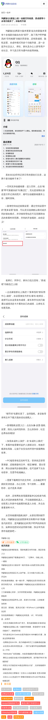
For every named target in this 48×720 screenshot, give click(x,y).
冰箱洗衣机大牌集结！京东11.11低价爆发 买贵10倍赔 (24, 673)
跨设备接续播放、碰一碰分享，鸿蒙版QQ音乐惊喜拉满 (23, 581)
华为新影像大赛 (25, 712)
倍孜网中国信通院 (23, 694)
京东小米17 (6, 689)
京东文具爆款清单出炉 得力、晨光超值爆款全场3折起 (24, 623)
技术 (8, 13)
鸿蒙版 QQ (5, 538)
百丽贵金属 (6, 708)
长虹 (4, 717)
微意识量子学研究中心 (31, 703)
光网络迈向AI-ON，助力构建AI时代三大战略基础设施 (24, 642)
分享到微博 (8, 542)
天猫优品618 (7, 699)
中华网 (23, 25)
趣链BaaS (19, 699)
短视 (10, 717)
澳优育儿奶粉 (38, 694)
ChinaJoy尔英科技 (9, 712)
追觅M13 (17, 689)
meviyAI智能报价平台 (10, 703)
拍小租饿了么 (35, 708)
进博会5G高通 (7, 694)
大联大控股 (38, 712)
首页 (3, 13)
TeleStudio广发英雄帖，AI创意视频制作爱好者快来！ (24, 654)
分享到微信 (22, 542)
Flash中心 (29, 699)
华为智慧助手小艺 (30, 689)
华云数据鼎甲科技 (20, 708)
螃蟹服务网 (18, 717)
